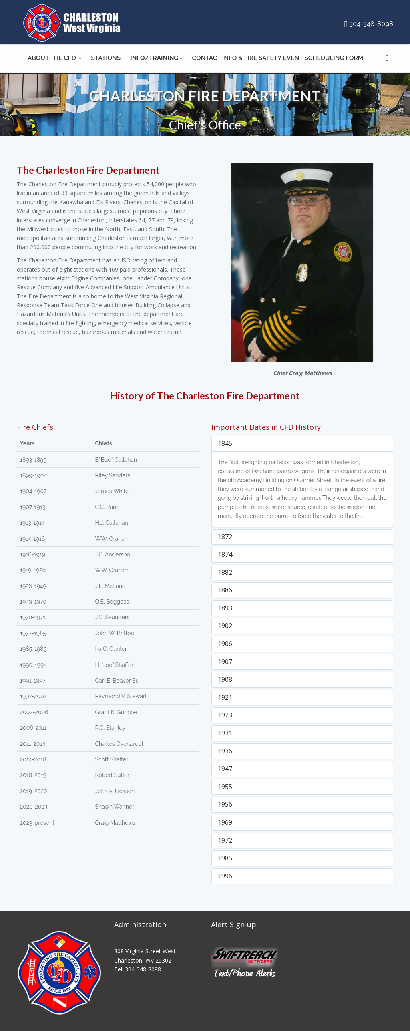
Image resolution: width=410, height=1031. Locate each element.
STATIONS (106, 58)
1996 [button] (225, 876)
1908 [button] (225, 679)
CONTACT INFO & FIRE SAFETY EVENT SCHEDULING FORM (278, 58)
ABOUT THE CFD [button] (55, 58)
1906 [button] (225, 643)
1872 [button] (225, 536)
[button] (156, 59)
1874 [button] (225, 554)
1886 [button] (225, 590)
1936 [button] (225, 751)
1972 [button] (225, 840)
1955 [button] (225, 786)
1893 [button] (225, 608)
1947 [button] (225, 768)
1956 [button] (225, 804)
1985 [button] (225, 858)
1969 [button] (225, 822)
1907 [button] (225, 661)
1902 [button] (225, 625)
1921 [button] (225, 697)
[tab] (302, 443)
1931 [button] (225, 733)
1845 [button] (225, 443)
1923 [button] (225, 715)
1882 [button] (225, 572)
